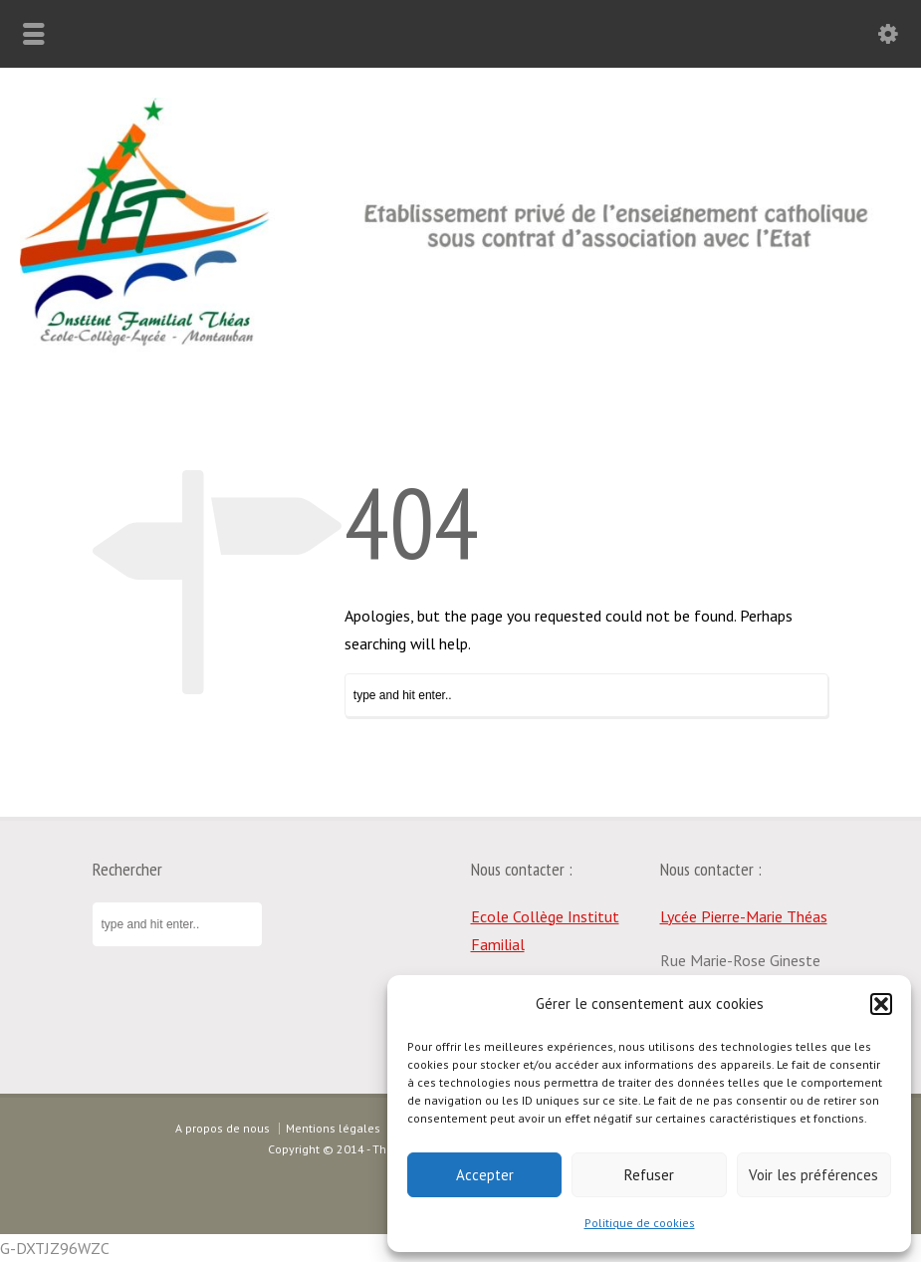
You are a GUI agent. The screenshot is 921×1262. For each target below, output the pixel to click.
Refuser (649, 1174)
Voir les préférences (813, 1174)
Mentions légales (333, 1128)
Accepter (485, 1174)
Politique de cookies (639, 1222)
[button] (881, 1004)
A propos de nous (222, 1128)
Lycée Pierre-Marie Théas (743, 916)
